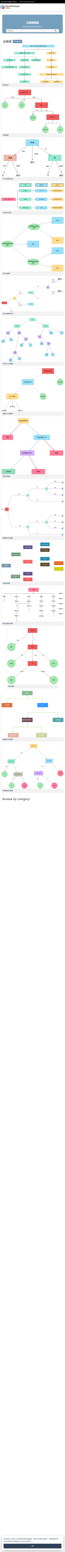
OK (32, 1546)
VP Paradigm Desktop (27, 1)
